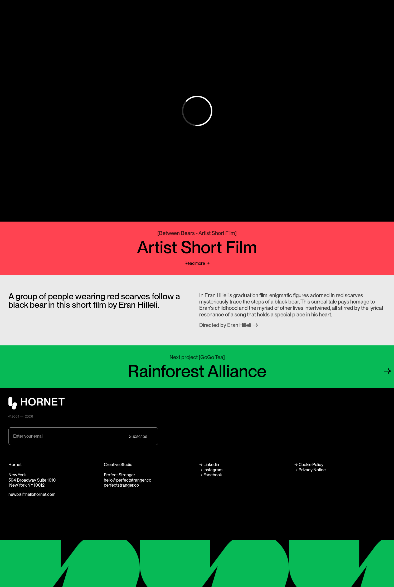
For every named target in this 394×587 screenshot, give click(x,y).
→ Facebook (210, 474)
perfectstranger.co (121, 485)
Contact (281, 22)
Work (202, 9)
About (279, 9)
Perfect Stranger (370, 9)
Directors (206, 16)
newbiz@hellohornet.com (31, 494)
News (279, 16)
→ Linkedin (209, 464)
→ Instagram (210, 469)
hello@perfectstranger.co (127, 480)
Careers (204, 22)
